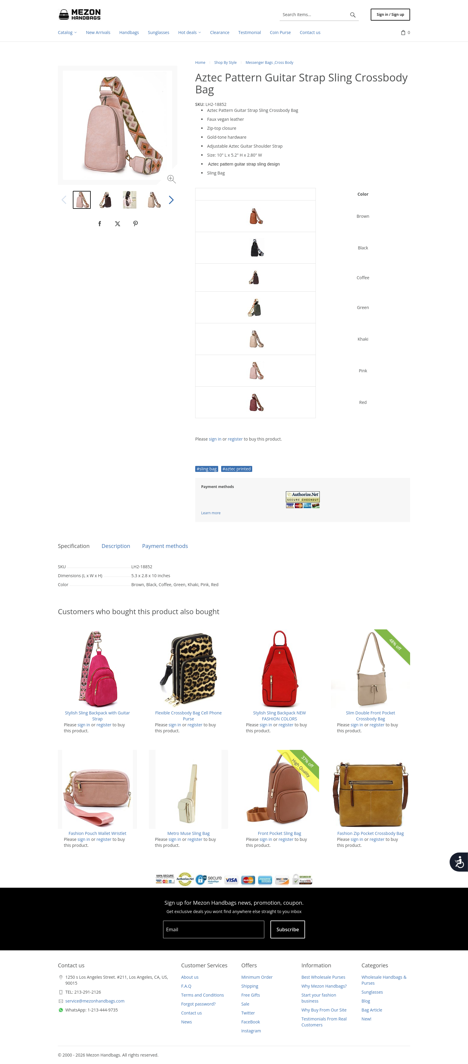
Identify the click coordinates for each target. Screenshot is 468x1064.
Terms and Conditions (202, 995)
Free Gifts (250, 995)
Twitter (248, 1013)
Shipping (249, 986)
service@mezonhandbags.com (94, 1001)
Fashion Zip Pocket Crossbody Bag (370, 833)
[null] (100, 224)
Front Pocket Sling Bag (279, 833)
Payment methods (165, 545)
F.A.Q (186, 986)
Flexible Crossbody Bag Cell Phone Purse (188, 716)
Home (200, 62)
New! (366, 1019)
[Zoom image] (172, 180)
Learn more (211, 512)
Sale (245, 1004)
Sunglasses (372, 992)
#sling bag (207, 469)
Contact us (191, 1013)
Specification (74, 545)
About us (189, 977)
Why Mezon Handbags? (324, 986)
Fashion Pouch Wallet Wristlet (97, 833)
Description (115, 545)
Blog (365, 1001)
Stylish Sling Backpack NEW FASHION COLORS (279, 716)
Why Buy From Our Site (324, 1010)
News (186, 1022)
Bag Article (371, 1010)
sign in (215, 439)
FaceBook (250, 1022)
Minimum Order (257, 977)
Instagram (251, 1031)
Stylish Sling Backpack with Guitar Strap (97, 716)
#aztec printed (237, 469)
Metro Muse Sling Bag (188, 833)
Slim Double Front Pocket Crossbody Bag (370, 716)
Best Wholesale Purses (323, 977)
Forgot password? (198, 1004)
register (235, 439)
